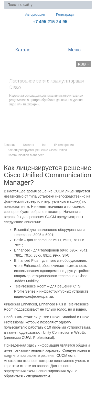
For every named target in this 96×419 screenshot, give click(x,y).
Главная (10, 145)
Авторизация (32, 14)
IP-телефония (64, 145)
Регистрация (62, 14)
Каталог (29, 145)
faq (44, 145)
